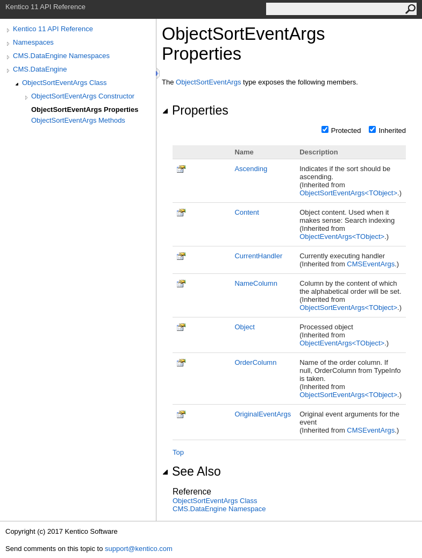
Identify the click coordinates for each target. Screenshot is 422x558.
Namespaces (33, 42)
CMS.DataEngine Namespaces (61, 56)
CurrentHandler (258, 256)
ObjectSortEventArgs (208, 82)
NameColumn (255, 283)
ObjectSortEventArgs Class (64, 83)
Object (244, 327)
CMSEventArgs (371, 264)
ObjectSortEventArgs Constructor (82, 96)
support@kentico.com (139, 549)
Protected (346, 130)
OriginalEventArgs (262, 414)
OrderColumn (255, 362)
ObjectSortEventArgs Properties (84, 109)
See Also (191, 471)
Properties (195, 110)
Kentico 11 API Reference (53, 29)
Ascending (250, 169)
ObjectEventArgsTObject (341, 236)
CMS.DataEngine (40, 69)
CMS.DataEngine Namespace (219, 509)
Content (246, 212)
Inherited (392, 130)
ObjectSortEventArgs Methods (78, 120)
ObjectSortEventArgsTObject (348, 193)
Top (178, 452)
